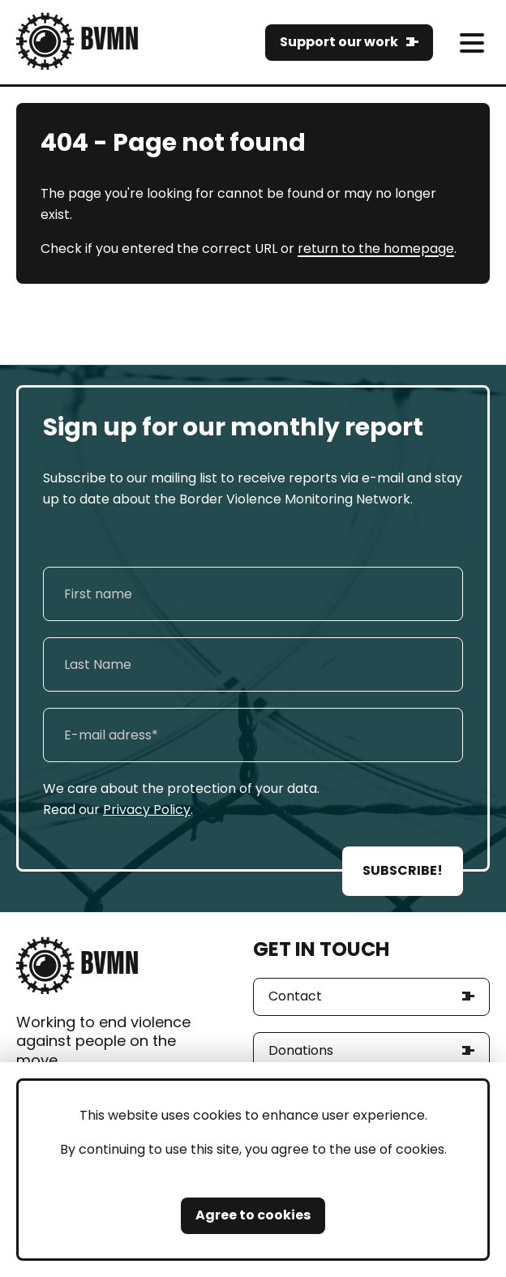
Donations (300, 1050)
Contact (295, 996)
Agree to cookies (253, 1215)
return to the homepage (376, 248)
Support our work (339, 41)
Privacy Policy (147, 809)
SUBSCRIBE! (402, 870)
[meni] (471, 42)
